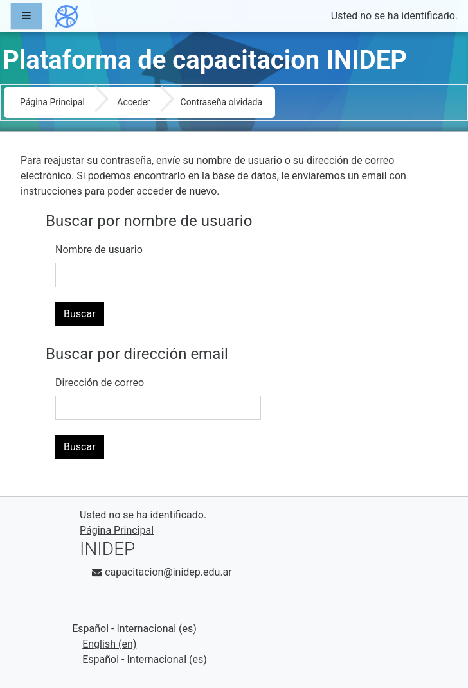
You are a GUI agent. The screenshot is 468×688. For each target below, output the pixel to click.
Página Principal (52, 102)
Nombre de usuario (99, 249)
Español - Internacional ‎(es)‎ (134, 628)
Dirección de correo (99, 382)
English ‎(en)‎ (109, 644)
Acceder (133, 102)
